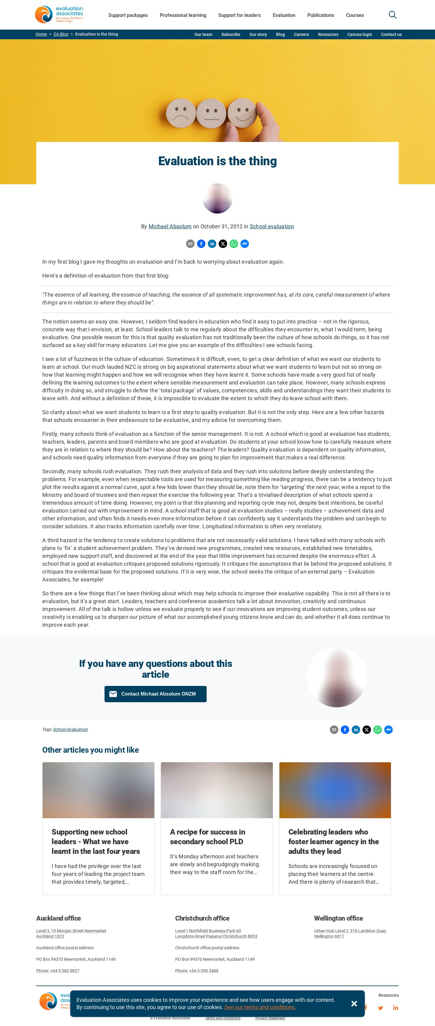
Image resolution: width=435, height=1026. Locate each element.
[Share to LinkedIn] (212, 244)
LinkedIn (396, 1007)
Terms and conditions (222, 1018)
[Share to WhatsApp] (234, 244)
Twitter (381, 1007)
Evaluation (284, 15)
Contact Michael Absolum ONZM (158, 693)
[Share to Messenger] (244, 244)
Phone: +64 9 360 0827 (57, 970)
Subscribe (230, 34)
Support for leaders (239, 15)
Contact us (391, 34)
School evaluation (272, 226)
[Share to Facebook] (201, 244)
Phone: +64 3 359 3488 (196, 970)
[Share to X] (223, 244)
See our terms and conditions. (260, 1007)
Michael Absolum (170, 226)
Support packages (128, 15)
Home (41, 34)
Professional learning (183, 15)
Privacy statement (270, 1018)
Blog (280, 34)
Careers (301, 34)
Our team (203, 34)
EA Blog (61, 34)
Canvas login (359, 34)
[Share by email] (190, 244)
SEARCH (392, 14)
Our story (258, 34)
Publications (321, 15)
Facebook (365, 1007)
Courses (355, 15)
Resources (328, 34)
